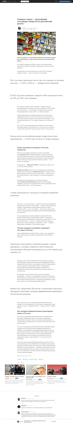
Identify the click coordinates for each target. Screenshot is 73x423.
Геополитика (19, 359)
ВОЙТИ (56, 1)
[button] (71, 1)
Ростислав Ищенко (50, 378)
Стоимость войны (51, 376)
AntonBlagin (7, 378)
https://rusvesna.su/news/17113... (24, 355)
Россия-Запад (25, 359)
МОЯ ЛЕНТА (10, 1)
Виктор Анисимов (29, 379)
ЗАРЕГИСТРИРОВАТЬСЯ (65, 1)
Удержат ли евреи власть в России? (14, 376)
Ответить (22, 403)
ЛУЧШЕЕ (14, 1)
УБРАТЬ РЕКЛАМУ (25, 1)
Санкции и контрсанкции (33, 359)
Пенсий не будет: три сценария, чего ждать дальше (35, 377)
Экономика (41, 359)
